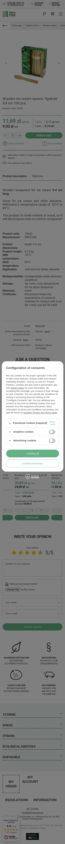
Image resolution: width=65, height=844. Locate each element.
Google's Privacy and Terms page (40, 412)
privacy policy (17, 388)
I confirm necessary (32, 463)
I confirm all (32, 453)
